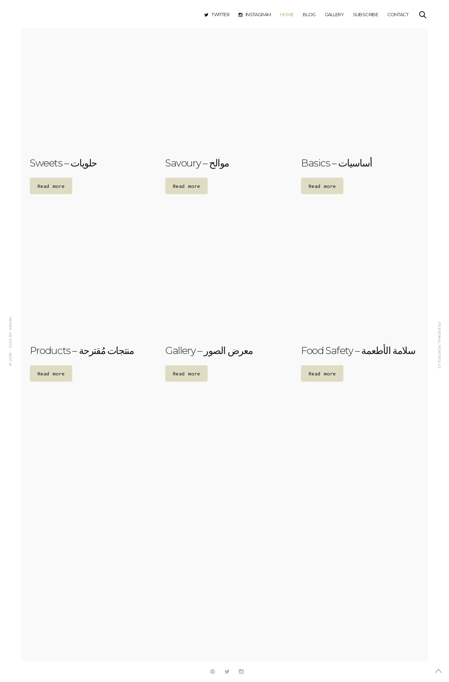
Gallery (334, 14)
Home (287, 14)
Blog (309, 14)
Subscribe (365, 14)
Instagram (255, 14)
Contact (397, 14)
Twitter (216, 14)
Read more (51, 186)
